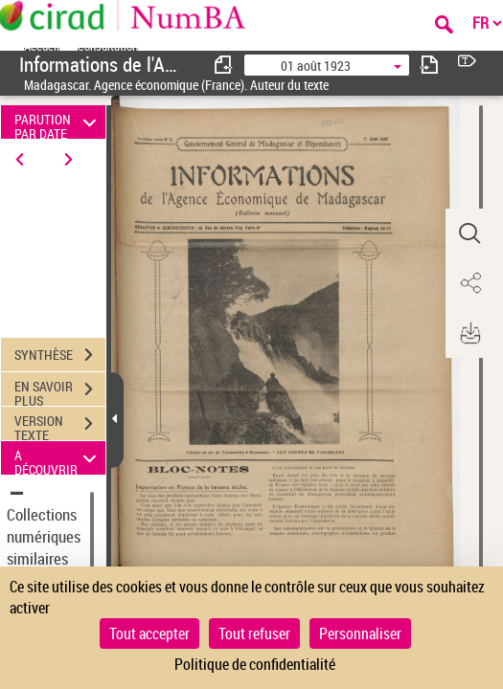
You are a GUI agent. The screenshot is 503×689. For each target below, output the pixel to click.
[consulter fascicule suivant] (429, 64)
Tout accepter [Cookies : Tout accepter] (149, 633)
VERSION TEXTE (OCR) (59, 426)
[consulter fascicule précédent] (224, 64)
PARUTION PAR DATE (58, 122)
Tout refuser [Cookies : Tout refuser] (254, 633)
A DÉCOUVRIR (58, 458)
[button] (469, 233)
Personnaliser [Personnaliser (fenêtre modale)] (360, 633)
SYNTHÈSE (59, 355)
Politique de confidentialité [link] (254, 664)
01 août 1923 (316, 65)
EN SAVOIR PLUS (59, 391)
